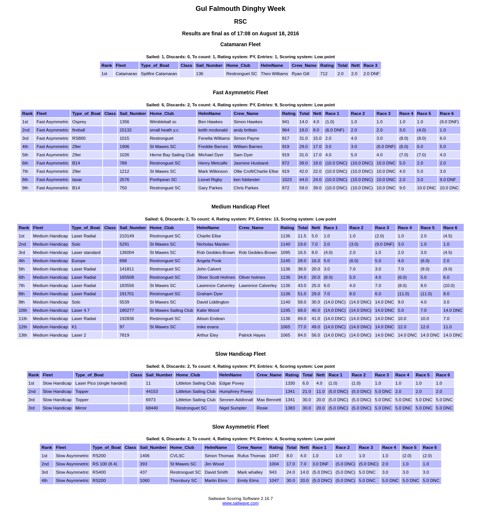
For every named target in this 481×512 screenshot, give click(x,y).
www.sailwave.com (240, 503)
